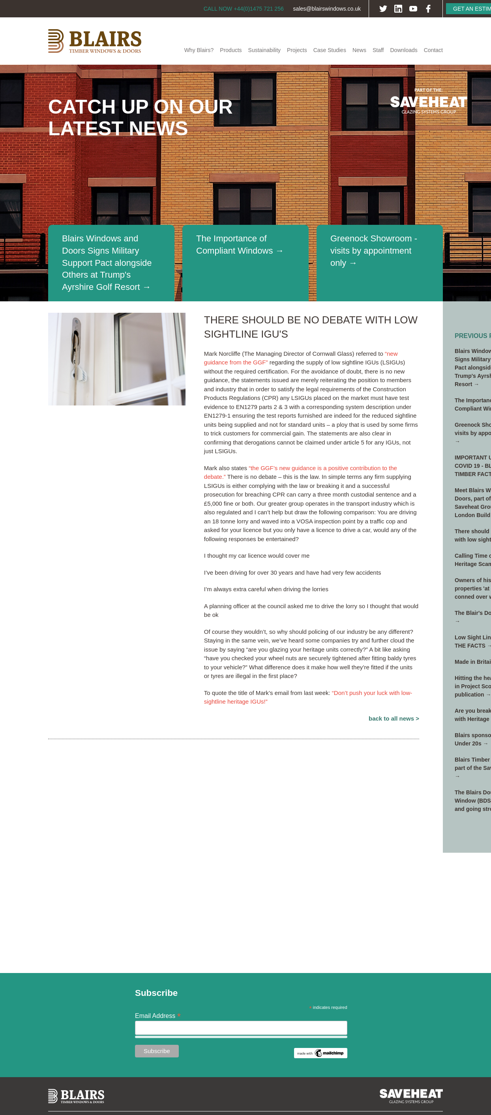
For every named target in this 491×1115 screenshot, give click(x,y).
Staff (378, 50)
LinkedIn (398, 9)
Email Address (158, 1015)
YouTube (413, 9)
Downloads (403, 50)
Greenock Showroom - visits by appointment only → (373, 250)
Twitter (383, 9)
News (359, 50)
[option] (245, 183)
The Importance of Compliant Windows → (240, 244)
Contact (433, 50)
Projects (297, 50)
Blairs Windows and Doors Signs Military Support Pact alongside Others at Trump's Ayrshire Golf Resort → (107, 262)
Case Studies (329, 50)
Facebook (428, 9)
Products (231, 50)
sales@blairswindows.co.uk (327, 9)
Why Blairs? (199, 50)
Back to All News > (394, 718)
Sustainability (264, 50)
